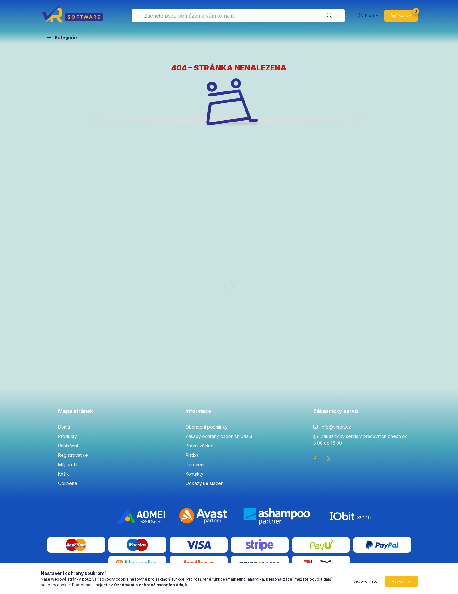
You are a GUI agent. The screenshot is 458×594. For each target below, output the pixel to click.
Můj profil (67, 464)
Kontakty (194, 474)
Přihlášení (68, 445)
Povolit (398, 581)
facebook (315, 458)
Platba (192, 455)
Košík (63, 474)
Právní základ (199, 445)
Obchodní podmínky (207, 427)
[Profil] (367, 15)
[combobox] (238, 15)
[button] (62, 37)
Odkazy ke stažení (205, 483)
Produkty (67, 436)
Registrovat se (73, 455)
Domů (64, 427)
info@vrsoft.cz (336, 427)
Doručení (195, 464)
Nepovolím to (365, 581)
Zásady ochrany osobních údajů (219, 436)
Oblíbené (67, 483)
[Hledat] (330, 16)
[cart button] (401, 16)
